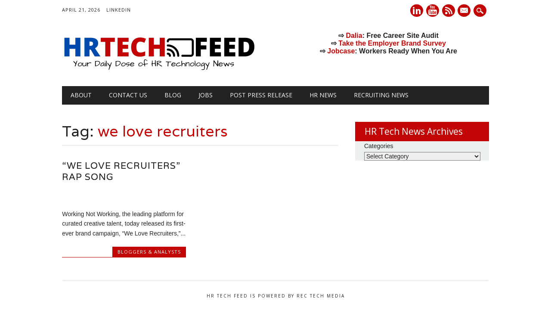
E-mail (465, 11)
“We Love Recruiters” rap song (121, 171)
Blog (172, 95)
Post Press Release (261, 95)
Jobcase (341, 51)
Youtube (432, 10)
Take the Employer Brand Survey (392, 43)
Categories (378, 146)
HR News (323, 95)
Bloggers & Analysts (149, 251)
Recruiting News (381, 95)
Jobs (205, 95)
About (81, 95)
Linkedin (416, 10)
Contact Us (128, 95)
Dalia (354, 35)
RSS (448, 10)
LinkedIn (118, 9)
